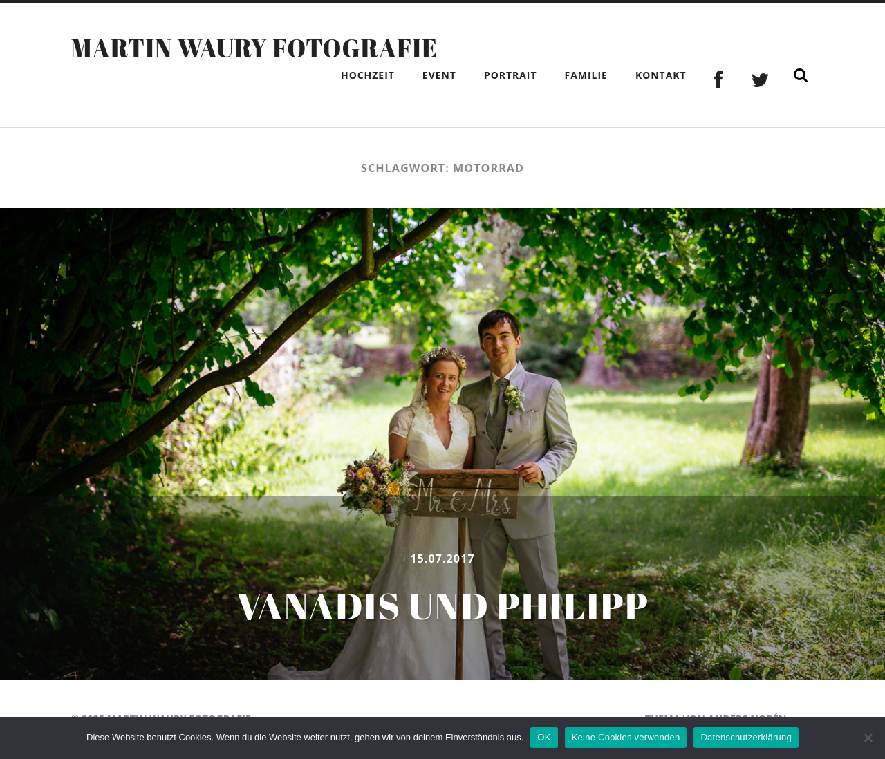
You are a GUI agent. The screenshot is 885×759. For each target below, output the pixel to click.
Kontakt (661, 75)
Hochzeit (368, 75)
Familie (586, 75)
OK (543, 737)
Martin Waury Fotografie (254, 47)
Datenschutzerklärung (745, 737)
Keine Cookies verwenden (626, 737)
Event (439, 75)
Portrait (510, 75)
